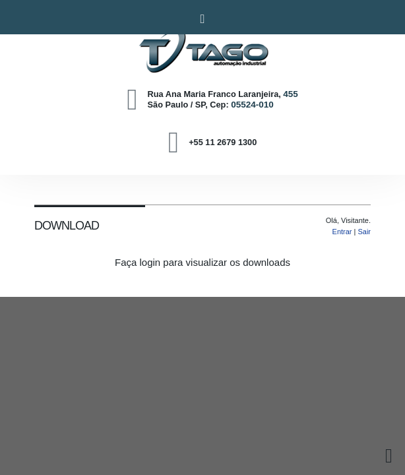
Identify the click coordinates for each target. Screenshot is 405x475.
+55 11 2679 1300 (223, 142)
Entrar (342, 232)
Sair (364, 232)
